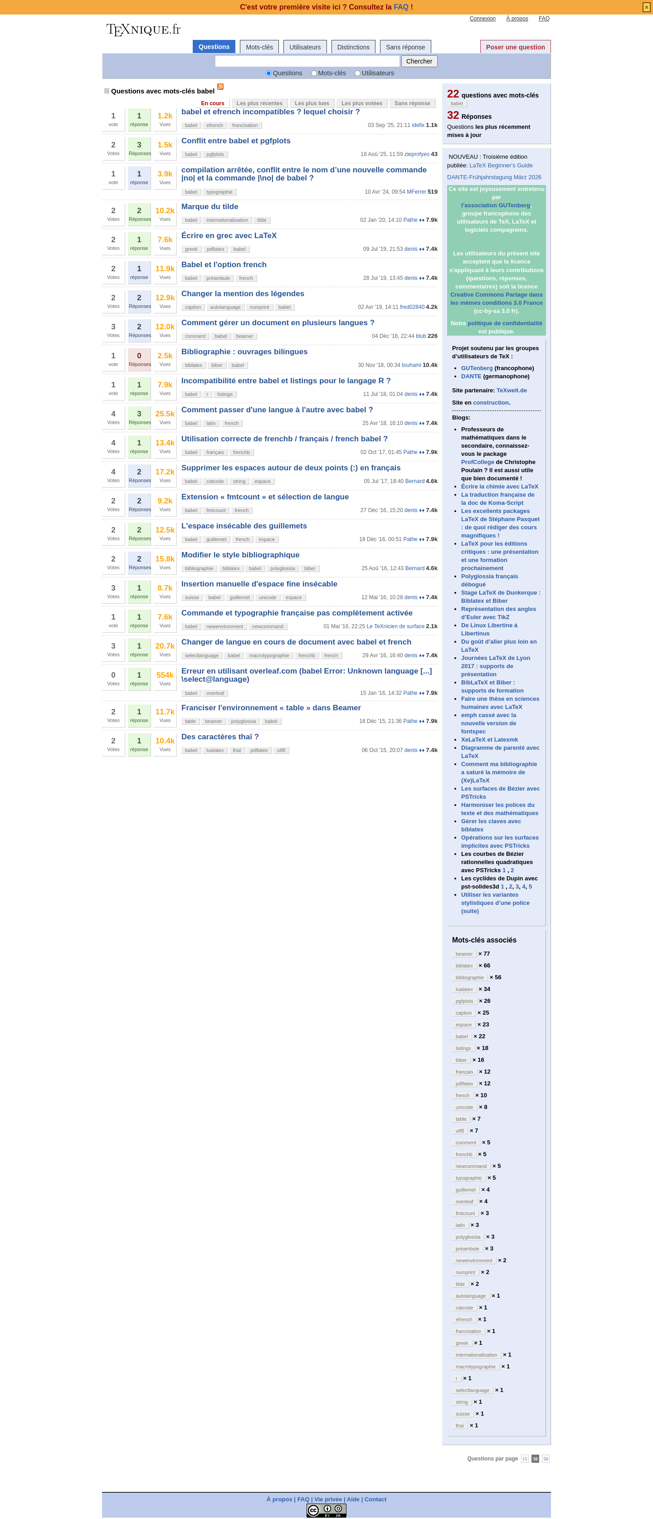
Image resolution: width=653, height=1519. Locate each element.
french (246, 278)
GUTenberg (477, 368)
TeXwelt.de (512, 390)
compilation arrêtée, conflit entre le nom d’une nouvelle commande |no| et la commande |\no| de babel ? (304, 174)
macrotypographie (269, 655)
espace (262, 481)
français (215, 452)
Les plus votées (361, 103)
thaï (237, 750)
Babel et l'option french (224, 264)
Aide (353, 1499)
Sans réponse (405, 47)
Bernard (415, 481)
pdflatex (215, 249)
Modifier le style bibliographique (240, 555)
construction (491, 402)
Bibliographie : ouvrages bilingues (244, 351)
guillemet (216, 539)
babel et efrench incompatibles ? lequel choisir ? (270, 111)
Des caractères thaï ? (220, 737)
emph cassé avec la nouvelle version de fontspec (488, 723)
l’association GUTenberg (495, 205)
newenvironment (224, 626)
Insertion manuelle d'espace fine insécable (259, 584)
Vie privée (328, 1499)
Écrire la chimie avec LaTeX (499, 486)
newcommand (267, 626)
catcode (215, 481)
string (239, 481)
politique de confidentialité (505, 323)
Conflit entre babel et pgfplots (236, 141)
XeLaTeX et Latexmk (489, 739)
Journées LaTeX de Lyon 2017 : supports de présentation (495, 666)
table (190, 721)
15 (524, 1458)
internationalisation (227, 220)
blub (421, 336)
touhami (411, 365)
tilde (261, 220)
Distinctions (353, 47)
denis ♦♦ (414, 249)
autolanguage (225, 307)
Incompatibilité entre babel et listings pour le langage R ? (286, 380)
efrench (214, 125)
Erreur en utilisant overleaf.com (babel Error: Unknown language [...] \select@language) (306, 675)
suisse (192, 597)
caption (193, 307)
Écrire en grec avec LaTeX (229, 235)
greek (191, 249)
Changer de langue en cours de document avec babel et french (296, 642)
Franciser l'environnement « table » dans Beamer (271, 707)
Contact (375, 1499)
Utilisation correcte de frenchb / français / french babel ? (284, 439)
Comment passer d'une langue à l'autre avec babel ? (277, 409)
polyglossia (282, 568)
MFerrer (416, 192)
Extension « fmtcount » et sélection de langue (265, 497)
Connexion (483, 18)
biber (216, 365)
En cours (212, 103)
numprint (259, 307)
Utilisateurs (305, 47)
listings (225, 394)
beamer (244, 336)
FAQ (544, 18)
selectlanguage (202, 655)
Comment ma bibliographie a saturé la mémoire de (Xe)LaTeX (499, 772)
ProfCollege (477, 462)
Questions (214, 46)
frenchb (241, 452)
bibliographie (199, 568)
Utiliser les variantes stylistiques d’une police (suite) (495, 902)
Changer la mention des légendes (242, 293)
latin (210, 423)
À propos (517, 18)
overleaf (215, 693)
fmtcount (215, 510)
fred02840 (412, 307)
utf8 (281, 750)
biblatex (193, 365)
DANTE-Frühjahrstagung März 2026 (494, 177)
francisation (245, 125)
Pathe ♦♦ (413, 220)
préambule (218, 278)
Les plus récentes (260, 103)
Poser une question (515, 47)
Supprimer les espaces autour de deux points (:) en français (291, 468)
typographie (219, 192)
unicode (268, 597)
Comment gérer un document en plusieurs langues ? (278, 322)
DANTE (471, 376)
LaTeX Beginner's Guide (501, 165)
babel (191, 125)
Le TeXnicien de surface (395, 626)
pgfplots (215, 154)
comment (195, 336)
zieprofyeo (416, 154)
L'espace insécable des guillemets (244, 526)
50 (545, 1458)
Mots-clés (259, 47)
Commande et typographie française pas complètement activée (297, 613)
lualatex (215, 750)
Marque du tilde (210, 206)
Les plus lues (312, 103)
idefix (418, 125)
